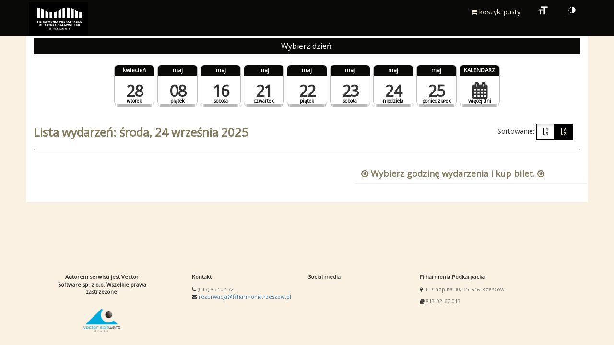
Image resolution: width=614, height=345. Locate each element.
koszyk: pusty (495, 11)
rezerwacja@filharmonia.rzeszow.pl (245, 296)
